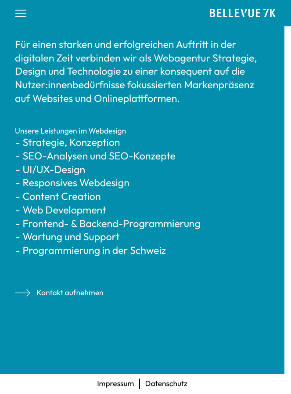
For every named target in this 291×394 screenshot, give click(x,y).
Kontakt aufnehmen (59, 292)
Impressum (115, 383)
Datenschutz (166, 383)
